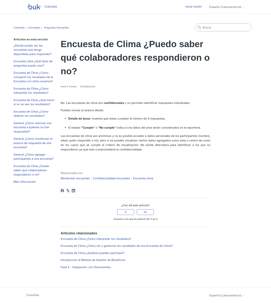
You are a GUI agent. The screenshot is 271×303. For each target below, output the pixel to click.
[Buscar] (223, 27)
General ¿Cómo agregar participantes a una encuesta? (33, 157)
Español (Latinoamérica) (227, 6)
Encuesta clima (143, 178)
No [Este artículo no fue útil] (145, 212)
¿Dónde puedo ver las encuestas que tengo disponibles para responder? (33, 50)
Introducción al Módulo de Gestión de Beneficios (93, 260)
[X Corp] (68, 190)
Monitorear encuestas (75, 178)
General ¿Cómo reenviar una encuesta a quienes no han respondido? (32, 127)
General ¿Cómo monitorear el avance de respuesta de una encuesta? (33, 143)
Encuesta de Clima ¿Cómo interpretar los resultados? (31, 91)
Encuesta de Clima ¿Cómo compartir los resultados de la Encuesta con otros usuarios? (33, 77)
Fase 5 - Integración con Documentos (86, 267)
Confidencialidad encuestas (111, 178)
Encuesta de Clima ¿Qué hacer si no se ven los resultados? (34, 102)
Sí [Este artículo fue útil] (126, 212)
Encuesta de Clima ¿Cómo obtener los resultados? (31, 114)
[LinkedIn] (73, 190)
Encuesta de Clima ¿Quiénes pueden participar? (92, 253)
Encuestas (34, 27)
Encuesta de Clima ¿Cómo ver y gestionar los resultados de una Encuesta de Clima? (117, 246)
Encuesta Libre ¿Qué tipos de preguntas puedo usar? (33, 63)
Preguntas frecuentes (56, 27)
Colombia (19, 27)
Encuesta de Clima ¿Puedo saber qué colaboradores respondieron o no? (31, 170)
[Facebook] (62, 190)
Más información (25, 181)
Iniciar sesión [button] (193, 6)
